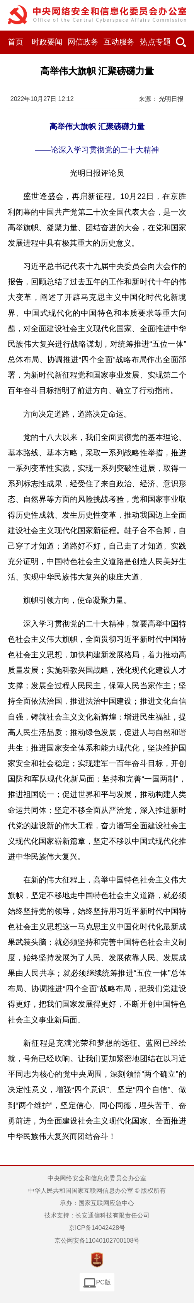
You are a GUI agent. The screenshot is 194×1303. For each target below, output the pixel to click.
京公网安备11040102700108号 (97, 1240)
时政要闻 (47, 42)
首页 (15, 42)
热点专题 (155, 42)
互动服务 (119, 42)
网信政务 (83, 42)
